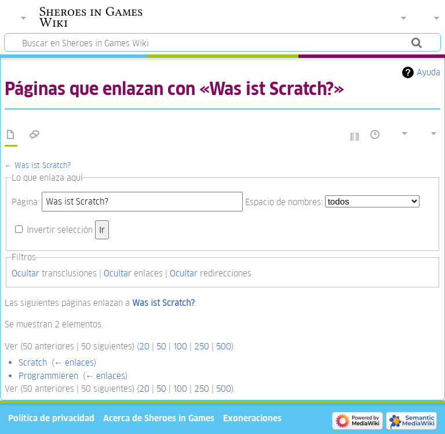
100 (180, 346)
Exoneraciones (252, 418)
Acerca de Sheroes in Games (158, 418)
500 (223, 346)
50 (161, 346)
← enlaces (74, 362)
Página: (25, 201)
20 (144, 346)
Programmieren (48, 375)
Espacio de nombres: (284, 201)
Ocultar (25, 273)
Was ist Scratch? (42, 165)
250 (201, 346)
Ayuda (428, 72)
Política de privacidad (51, 418)
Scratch (33, 362)
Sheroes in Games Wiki (91, 16)
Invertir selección (60, 229)
